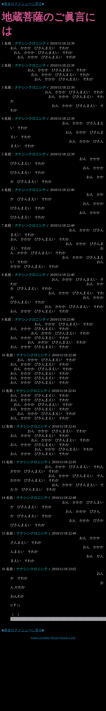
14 (3, 497)
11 (3, 391)
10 (3, 355)
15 (3, 533)
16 (3, 569)
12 (3, 426)
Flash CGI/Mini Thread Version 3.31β (53, 637)
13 (3, 462)
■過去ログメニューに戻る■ (23, 4)
